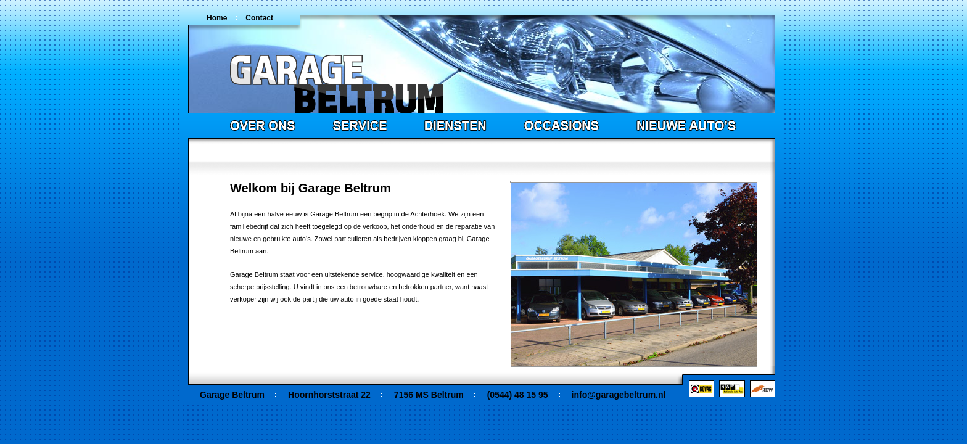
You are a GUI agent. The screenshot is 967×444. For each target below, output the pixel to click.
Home (217, 18)
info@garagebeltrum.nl (619, 395)
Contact (259, 18)
